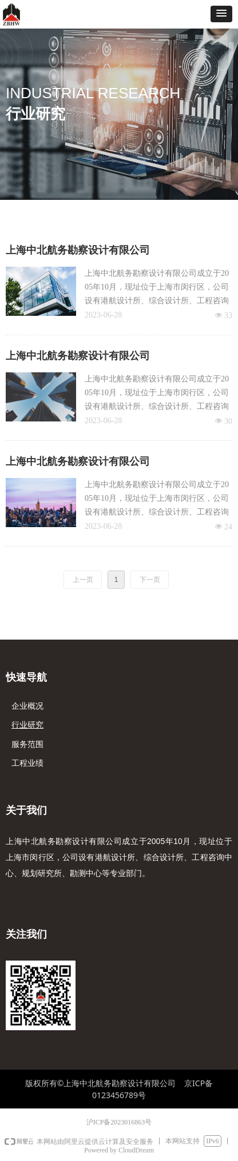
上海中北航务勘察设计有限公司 (78, 250)
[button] (221, 14)
